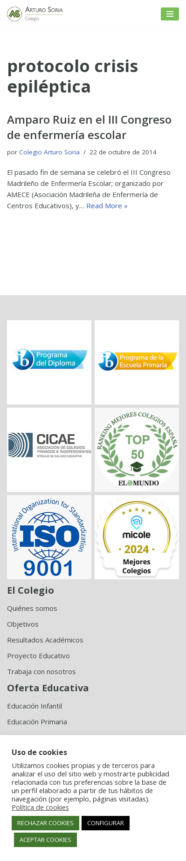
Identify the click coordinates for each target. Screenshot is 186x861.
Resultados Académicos (45, 639)
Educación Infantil (34, 705)
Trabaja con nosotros (41, 671)
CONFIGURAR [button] (105, 823)
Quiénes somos (32, 608)
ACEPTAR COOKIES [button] (45, 839)
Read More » (107, 205)
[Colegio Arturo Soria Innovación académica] (35, 14)
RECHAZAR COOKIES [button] (45, 823)
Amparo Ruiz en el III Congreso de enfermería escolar (89, 127)
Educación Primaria (37, 721)
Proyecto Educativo (38, 655)
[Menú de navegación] (170, 13)
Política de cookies (40, 807)
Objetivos (23, 624)
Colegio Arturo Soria (49, 152)
